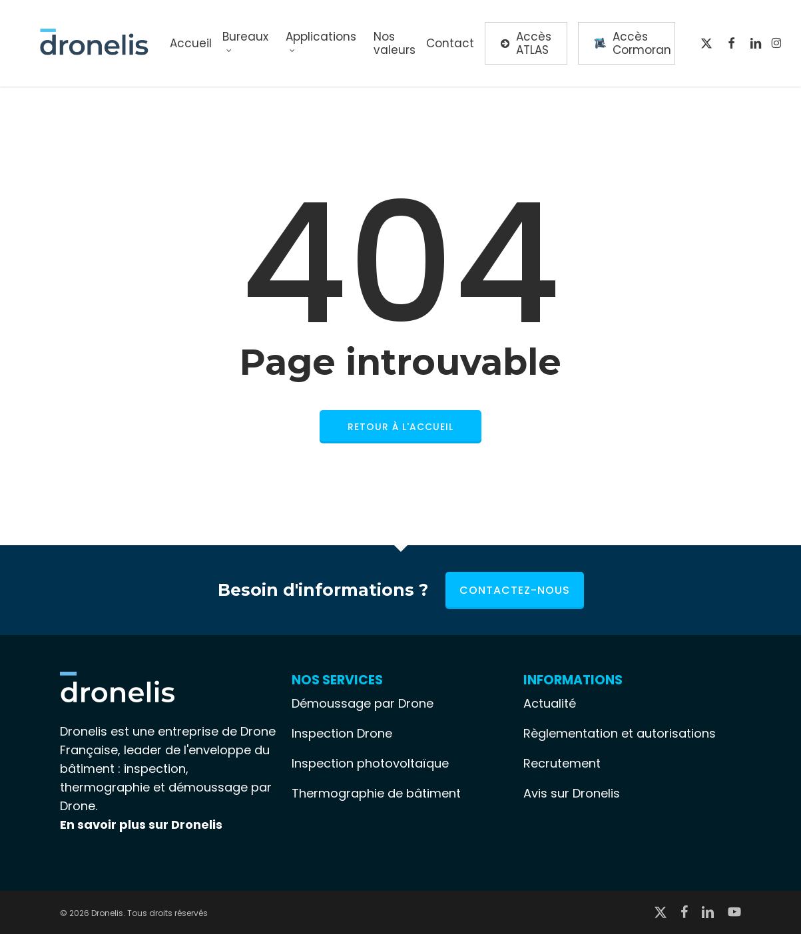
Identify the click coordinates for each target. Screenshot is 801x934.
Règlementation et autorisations (619, 733)
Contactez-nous (514, 590)
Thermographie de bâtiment (376, 793)
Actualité (549, 703)
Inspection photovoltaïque (370, 763)
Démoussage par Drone (362, 703)
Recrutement (562, 763)
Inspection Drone (342, 733)
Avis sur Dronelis (571, 793)
